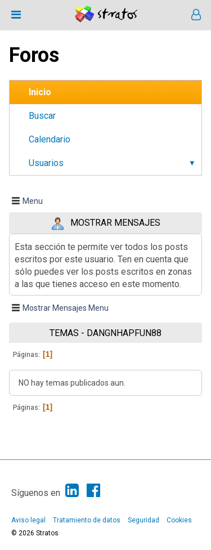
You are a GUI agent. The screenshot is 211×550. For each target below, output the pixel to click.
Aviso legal (28, 520)
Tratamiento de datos (86, 520)
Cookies (179, 520)
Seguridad (143, 520)
